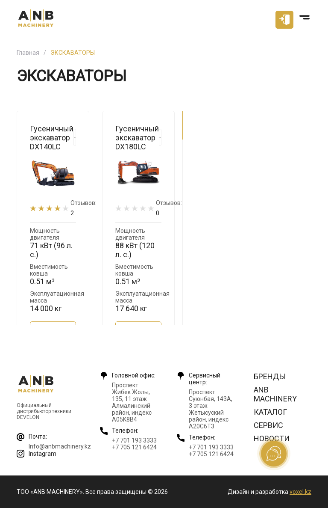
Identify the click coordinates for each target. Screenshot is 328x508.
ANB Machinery (275, 394)
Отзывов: (83, 207)
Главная (28, 52)
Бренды (270, 376)
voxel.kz (300, 491)
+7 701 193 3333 (134, 440)
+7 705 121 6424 (134, 447)
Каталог (270, 411)
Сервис (268, 425)
